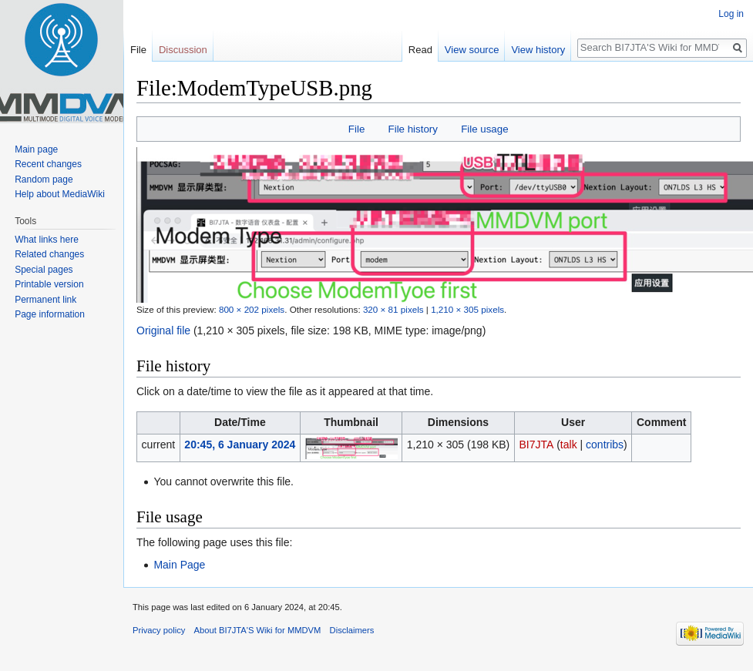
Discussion (183, 49)
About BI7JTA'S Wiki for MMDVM (257, 630)
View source (472, 49)
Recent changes (48, 164)
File (356, 129)
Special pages (43, 269)
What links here (47, 239)
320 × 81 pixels (393, 309)
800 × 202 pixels (251, 309)
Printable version (49, 284)
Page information (50, 314)
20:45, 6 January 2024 (239, 444)
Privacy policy (159, 630)
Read (420, 49)
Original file (163, 330)
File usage (484, 129)
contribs (605, 444)
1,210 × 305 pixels (467, 309)
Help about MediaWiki (60, 194)
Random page (43, 179)
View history (538, 49)
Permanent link (45, 299)
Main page (36, 149)
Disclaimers (352, 630)
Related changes (49, 254)
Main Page (179, 565)
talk (568, 444)
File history (413, 129)
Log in (731, 13)
